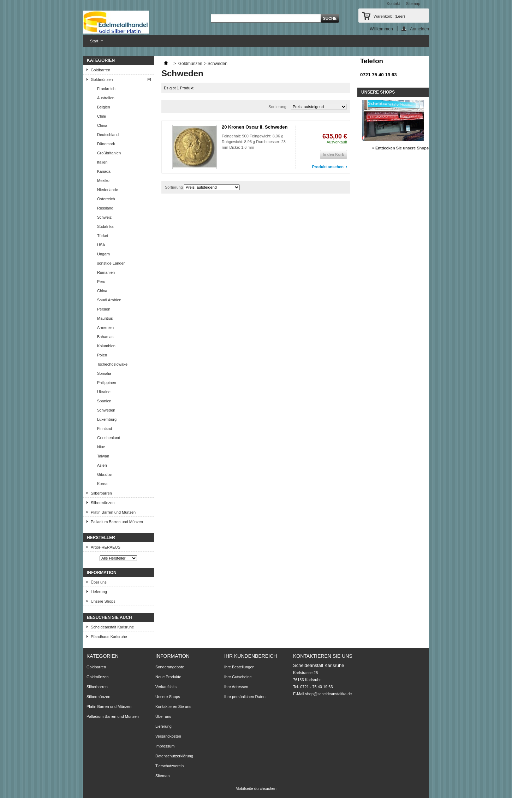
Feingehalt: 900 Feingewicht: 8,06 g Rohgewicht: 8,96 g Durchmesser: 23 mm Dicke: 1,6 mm (254, 141)
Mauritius (105, 318)
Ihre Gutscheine (238, 677)
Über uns (99, 582)
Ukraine (104, 392)
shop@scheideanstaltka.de (328, 694)
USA (101, 245)
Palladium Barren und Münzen (117, 522)
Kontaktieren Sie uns (173, 706)
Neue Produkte (168, 677)
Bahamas (105, 337)
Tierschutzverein (169, 766)
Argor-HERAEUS (105, 547)
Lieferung (99, 592)
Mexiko (103, 180)
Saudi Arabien (109, 300)
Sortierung (277, 107)
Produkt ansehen (328, 167)
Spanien (104, 401)
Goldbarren (100, 70)
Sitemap (413, 3)
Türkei (102, 236)
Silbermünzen (102, 503)
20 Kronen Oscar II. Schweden (254, 127)
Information (102, 572)
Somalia (104, 373)
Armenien (105, 327)
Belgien (103, 107)
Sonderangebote (169, 667)
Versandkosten (168, 736)
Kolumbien (106, 346)
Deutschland (108, 134)
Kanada (104, 171)
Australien (105, 98)
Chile (101, 116)
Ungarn (103, 254)
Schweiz (104, 217)
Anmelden (419, 28)
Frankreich (106, 89)
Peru (101, 281)
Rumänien (106, 272)
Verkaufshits (166, 687)
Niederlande (107, 190)
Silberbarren (101, 493)
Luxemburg (107, 419)
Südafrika (105, 226)
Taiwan (103, 456)
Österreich (106, 199)
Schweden (106, 410)
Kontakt (393, 3)
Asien (102, 465)
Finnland (104, 428)
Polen (102, 355)
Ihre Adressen (236, 687)
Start (93, 43)
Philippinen (106, 382)
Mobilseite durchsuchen (256, 788)
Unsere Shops (103, 601)
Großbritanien (109, 153)
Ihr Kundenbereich (250, 656)
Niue (101, 447)
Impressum (164, 746)
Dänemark (106, 144)
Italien (102, 162)
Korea (102, 483)
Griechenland (108, 438)
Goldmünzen (102, 79)
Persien (103, 309)
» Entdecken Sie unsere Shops (400, 148)
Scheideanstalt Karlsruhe (112, 627)
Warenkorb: (389, 16)
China (102, 125)
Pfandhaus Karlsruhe (109, 636)
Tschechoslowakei (113, 364)
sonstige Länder (111, 263)
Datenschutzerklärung (174, 756)
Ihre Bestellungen (239, 667)
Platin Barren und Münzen (113, 512)
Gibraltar (104, 474)
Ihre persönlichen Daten (245, 696)
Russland (105, 208)
